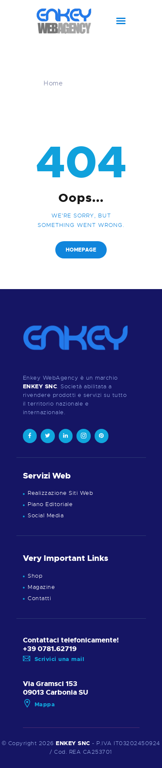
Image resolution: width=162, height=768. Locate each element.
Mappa (39, 704)
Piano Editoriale (50, 504)
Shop (35, 575)
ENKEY (66, 743)
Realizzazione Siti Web (60, 493)
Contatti (39, 598)
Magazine (41, 587)
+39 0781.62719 (49, 649)
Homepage (81, 249)
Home (53, 83)
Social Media (46, 515)
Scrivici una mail (54, 659)
